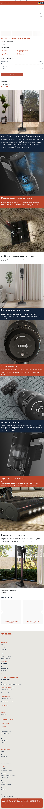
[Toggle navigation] (1, 3)
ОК (22, 805)
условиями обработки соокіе (25, 800)
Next (42, 612)
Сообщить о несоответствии (7, 796)
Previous (1, 612)
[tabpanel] (11, 612)
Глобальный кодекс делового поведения (9, 794)
